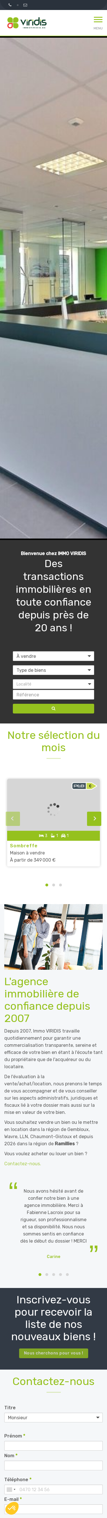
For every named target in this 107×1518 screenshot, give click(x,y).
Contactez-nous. (22, 1163)
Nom (10, 1455)
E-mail (13, 1499)
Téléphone (17, 1479)
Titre (10, 1407)
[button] (53, 684)
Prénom (14, 1436)
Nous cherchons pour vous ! (53, 1353)
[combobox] (11, 1489)
